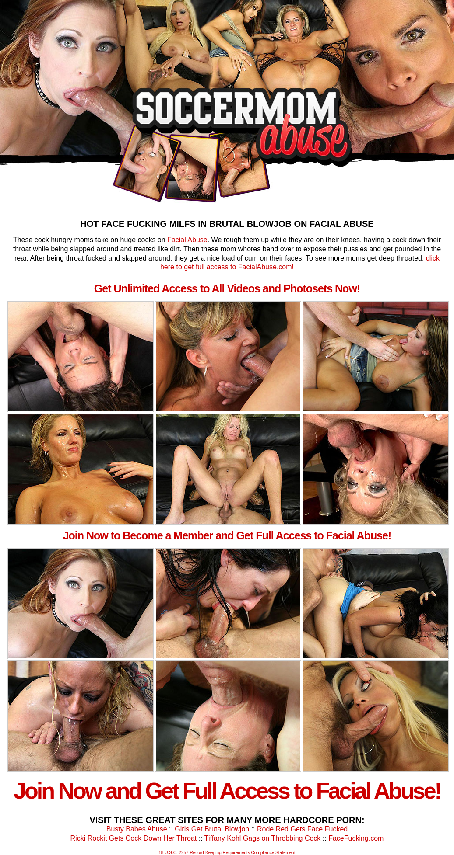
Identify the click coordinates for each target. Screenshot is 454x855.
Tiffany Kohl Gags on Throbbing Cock (262, 838)
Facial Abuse (187, 239)
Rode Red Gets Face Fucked (302, 829)
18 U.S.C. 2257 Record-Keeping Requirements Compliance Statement (226, 852)
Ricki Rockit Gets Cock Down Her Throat (133, 838)
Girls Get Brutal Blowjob (212, 829)
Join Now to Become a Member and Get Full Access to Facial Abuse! (227, 535)
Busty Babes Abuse (136, 829)
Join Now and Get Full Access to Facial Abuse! (227, 790)
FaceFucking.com (356, 838)
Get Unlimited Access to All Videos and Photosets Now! (227, 288)
